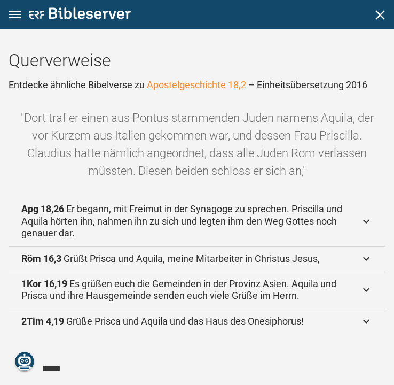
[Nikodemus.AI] (24, 361)
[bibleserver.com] (80, 15)
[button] (15, 15)
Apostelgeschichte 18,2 (196, 84)
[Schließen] (380, 15)
